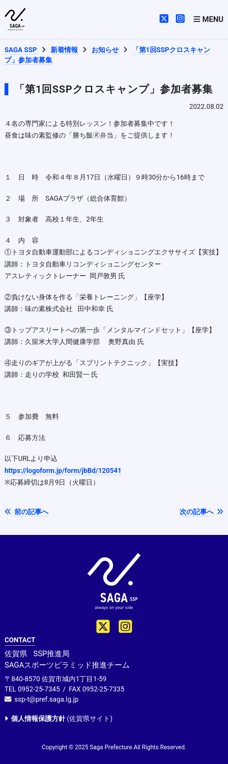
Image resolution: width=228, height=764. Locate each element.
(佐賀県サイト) (58, 718)
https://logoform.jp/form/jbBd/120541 (63, 470)
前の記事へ (26, 512)
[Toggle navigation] (208, 19)
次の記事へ (201, 512)
